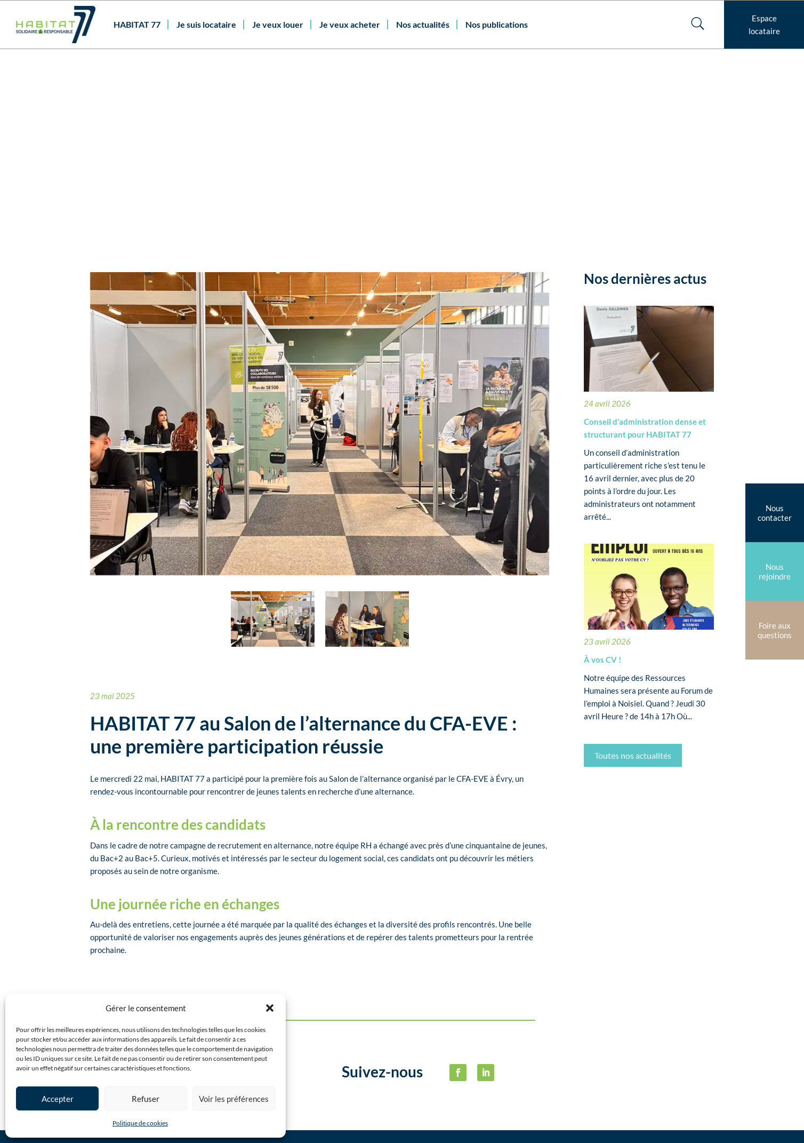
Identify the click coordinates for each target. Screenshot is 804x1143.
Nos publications (496, 24)
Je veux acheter (349, 24)
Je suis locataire (206, 24)
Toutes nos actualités (632, 563)
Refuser (145, 1099)
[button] (269, 1008)
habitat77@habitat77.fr (348, 1121)
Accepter (58, 1099)
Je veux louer (277, 24)
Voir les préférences (234, 1099)
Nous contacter (294, 1071)
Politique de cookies (140, 1123)
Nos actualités (422, 24)
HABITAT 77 (137, 24)
